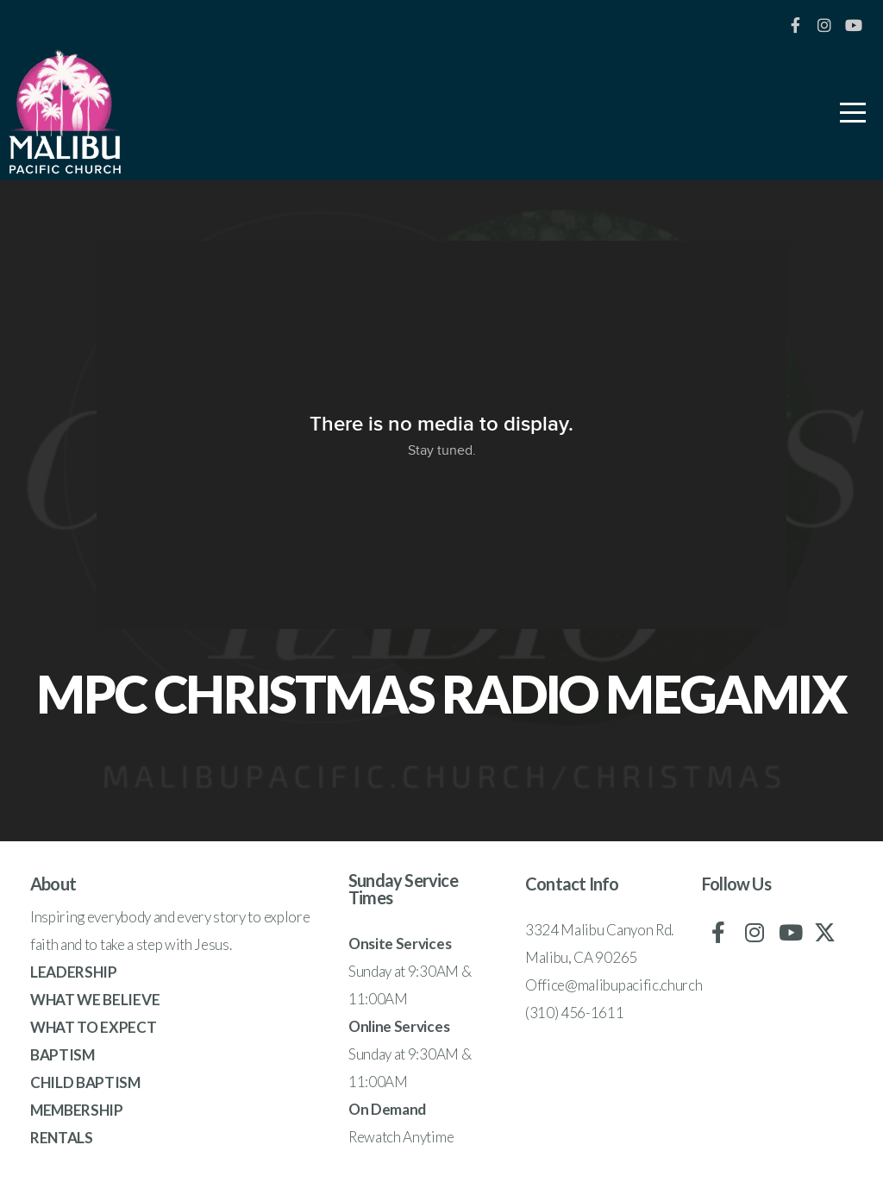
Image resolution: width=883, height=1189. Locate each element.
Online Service (395, 1026)
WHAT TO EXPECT (93, 1027)
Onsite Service (396, 943)
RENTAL (57, 1138)
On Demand (387, 1109)
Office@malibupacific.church (613, 985)
